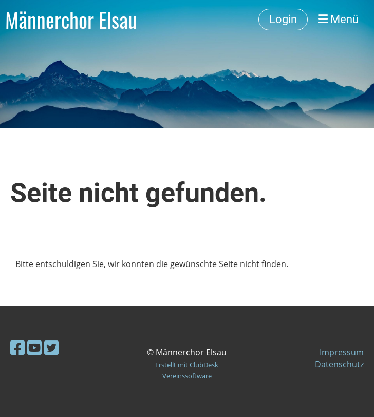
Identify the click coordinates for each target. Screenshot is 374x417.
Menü (338, 19)
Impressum (342, 352)
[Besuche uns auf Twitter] (51, 347)
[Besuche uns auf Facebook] (17, 347)
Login (283, 19)
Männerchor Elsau (71, 19)
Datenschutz (339, 364)
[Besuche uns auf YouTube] (34, 347)
